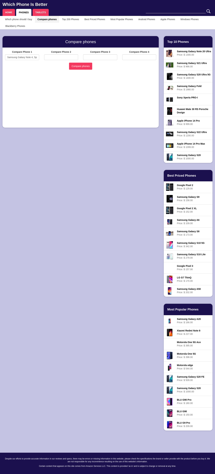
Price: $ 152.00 (187, 210)
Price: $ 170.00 (185, 279)
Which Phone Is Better (25, 4)
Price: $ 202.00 (189, 291)
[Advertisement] (80, 101)
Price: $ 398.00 (186, 355)
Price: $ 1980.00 (189, 88)
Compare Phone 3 (100, 52)
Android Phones (146, 19)
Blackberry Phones (15, 26)
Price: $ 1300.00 (194, 53)
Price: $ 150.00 (185, 413)
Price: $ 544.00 (185, 367)
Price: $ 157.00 (185, 268)
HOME (8, 12)
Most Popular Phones (122, 19)
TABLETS (40, 12)
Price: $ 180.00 (185, 401)
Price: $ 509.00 (190, 378)
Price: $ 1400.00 (193, 76)
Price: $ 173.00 (188, 233)
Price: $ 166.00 (189, 321)
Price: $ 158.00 (188, 199)
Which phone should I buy (18, 19)
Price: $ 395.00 (189, 344)
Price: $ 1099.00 (191, 145)
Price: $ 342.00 (190, 245)
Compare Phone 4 (139, 52)
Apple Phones (167, 19)
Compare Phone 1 (22, 52)
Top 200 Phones (70, 19)
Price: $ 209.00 (185, 424)
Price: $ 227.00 (188, 332)
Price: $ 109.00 (188, 222)
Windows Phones (189, 19)
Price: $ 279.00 (191, 256)
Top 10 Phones (178, 41)
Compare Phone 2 (61, 52)
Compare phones (47, 19)
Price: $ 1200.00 (192, 134)
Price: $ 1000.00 (189, 157)
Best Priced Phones (94, 19)
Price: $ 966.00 (192, 65)
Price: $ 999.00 (188, 122)
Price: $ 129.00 (185, 187)
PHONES (24, 12)
